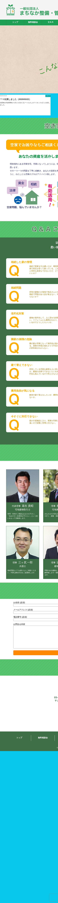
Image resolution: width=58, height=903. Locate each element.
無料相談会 (33, 22)
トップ (15, 22)
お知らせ (48, 95)
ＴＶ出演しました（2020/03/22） (15, 99)
